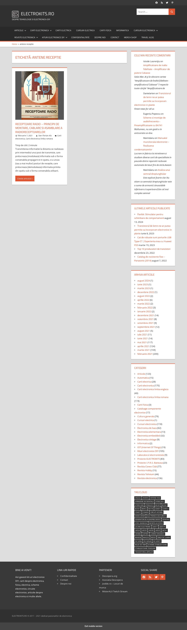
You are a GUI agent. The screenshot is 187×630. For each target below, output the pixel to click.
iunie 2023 (142, 284)
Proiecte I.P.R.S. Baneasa (150, 462)
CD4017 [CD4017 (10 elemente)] (138, 512)
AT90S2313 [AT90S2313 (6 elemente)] (149, 505)
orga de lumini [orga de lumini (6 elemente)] (164, 537)
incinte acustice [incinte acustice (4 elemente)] (156, 523)
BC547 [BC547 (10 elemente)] (164, 505)
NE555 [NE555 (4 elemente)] (153, 537)
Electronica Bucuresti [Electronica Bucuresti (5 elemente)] (156, 516)
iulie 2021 (142, 334)
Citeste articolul (24, 178)
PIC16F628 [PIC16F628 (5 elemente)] (147, 541)
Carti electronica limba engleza (152, 389)
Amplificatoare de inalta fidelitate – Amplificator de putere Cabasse (152, 69)
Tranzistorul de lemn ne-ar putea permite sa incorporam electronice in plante (153, 229)
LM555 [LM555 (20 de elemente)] (157, 530)
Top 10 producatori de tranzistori (154, 248)
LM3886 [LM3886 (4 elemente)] (138, 534)
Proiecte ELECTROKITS (148, 458)
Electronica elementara (149, 431)
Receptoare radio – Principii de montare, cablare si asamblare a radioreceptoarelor (38, 128)
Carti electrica (63, 30)
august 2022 (143, 296)
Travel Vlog (147, 37)
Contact (115, 37)
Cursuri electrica (85, 30)
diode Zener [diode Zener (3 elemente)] (140, 516)
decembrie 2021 (145, 315)
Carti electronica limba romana (39, 138)
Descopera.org (109, 575)
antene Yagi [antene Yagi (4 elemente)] (155, 498)
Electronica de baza (147, 427)
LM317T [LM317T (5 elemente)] (162, 527)
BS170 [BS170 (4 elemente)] (150, 509)
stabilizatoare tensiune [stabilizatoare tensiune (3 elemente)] (145, 548)
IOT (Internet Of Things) (149, 447)
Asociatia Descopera (112, 579)
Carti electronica (41, 30)
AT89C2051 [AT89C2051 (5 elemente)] (160, 501)
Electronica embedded (148, 435)
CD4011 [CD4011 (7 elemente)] (158, 509)
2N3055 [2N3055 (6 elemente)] (145, 498)
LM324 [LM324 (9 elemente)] (137, 530)
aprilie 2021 (143, 346)
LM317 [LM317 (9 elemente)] (155, 527)
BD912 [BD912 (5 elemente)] (144, 509)
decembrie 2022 (145, 292)
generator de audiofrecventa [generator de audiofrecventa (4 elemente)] (148, 519)
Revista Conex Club (147, 466)
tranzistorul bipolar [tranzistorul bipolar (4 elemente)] (144, 552)
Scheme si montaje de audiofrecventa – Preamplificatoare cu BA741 (150, 121)
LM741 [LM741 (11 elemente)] (164, 530)
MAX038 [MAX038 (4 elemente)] (138, 537)
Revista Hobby (144, 470)
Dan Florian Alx (45, 135)
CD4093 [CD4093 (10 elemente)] (146, 512)
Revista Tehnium (145, 474)
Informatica (122, 30)
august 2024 (143, 280)
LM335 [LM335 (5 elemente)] (144, 530)
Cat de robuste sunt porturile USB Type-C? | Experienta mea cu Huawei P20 (152, 241)
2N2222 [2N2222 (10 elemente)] (138, 498)
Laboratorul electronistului (150, 454)
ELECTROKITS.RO (38, 13)
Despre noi (100, 37)
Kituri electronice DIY (54, 37)
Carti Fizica (105, 30)
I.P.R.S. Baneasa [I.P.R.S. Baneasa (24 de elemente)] (141, 523)
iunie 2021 (142, 338)
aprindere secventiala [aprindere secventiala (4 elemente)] (144, 501)
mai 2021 (142, 342)
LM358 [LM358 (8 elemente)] (151, 530)
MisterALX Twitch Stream (115, 591)
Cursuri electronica (146, 30)
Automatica (143, 377)
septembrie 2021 (146, 326)
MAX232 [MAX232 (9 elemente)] (146, 537)
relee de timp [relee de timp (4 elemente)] (140, 545)
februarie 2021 (145, 353)
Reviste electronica (26, 37)
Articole (20, 30)
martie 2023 (143, 288)
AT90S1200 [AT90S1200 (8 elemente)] (139, 505)
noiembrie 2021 (145, 319)
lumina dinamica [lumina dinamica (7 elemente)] (157, 534)
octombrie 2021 (145, 322)
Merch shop (130, 37)
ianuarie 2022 (144, 311)
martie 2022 (143, 303)
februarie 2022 (145, 307)
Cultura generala (145, 416)
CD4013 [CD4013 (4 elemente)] (165, 509)
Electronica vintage (146, 439)
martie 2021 (143, 349)
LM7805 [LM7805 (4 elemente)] (146, 534)
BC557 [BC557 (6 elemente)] (137, 509)
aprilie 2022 (143, 299)
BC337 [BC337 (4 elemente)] (157, 505)
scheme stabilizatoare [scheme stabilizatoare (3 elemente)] (157, 545)
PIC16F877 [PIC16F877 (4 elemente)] (157, 541)
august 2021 (143, 330)
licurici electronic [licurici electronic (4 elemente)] (143, 527)
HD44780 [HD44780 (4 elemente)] (165, 519)
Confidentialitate (80, 37)
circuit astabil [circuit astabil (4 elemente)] (156, 512)
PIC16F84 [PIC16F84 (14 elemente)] (138, 541)
